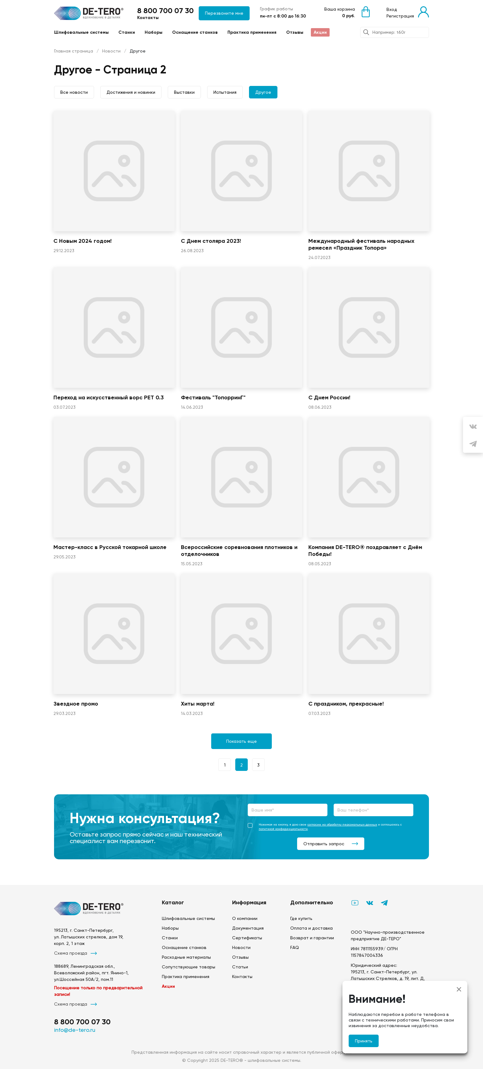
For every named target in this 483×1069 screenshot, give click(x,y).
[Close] (459, 989)
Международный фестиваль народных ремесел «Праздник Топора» (361, 244)
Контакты (148, 17)
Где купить (301, 918)
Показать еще (241, 741)
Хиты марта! (197, 703)
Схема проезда (75, 953)
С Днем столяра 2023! (211, 240)
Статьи (240, 966)
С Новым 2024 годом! (82, 240)
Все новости (74, 92)
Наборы (153, 32)
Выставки (184, 92)
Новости (111, 50)
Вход (391, 9)
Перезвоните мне (224, 13)
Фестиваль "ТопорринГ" (213, 397)
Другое (263, 92)
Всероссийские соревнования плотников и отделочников (239, 550)
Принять (363, 1040)
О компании (244, 918)
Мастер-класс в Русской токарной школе (110, 547)
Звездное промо (75, 703)
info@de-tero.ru (74, 1030)
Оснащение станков (195, 32)
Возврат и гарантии (312, 937)
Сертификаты (247, 937)
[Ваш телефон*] (373, 810)
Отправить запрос (330, 844)
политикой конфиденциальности (283, 829)
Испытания (225, 92)
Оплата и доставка (311, 928)
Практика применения (251, 32)
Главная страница (73, 50)
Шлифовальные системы (81, 32)
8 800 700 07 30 (165, 10)
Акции (320, 32)
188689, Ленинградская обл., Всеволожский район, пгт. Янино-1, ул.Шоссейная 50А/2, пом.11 (91, 973)
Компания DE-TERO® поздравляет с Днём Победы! (365, 550)
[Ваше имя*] (287, 810)
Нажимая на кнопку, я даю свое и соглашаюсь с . (325, 827)
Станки (126, 32)
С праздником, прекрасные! (346, 703)
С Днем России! (329, 397)
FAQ (294, 947)
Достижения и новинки (131, 92)
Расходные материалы (186, 957)
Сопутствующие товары (188, 966)
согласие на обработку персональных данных (342, 824)
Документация (248, 928)
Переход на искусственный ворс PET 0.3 (108, 397)
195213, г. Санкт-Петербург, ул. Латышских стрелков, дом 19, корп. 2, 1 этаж (88, 937)
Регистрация (400, 15)
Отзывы (294, 32)
